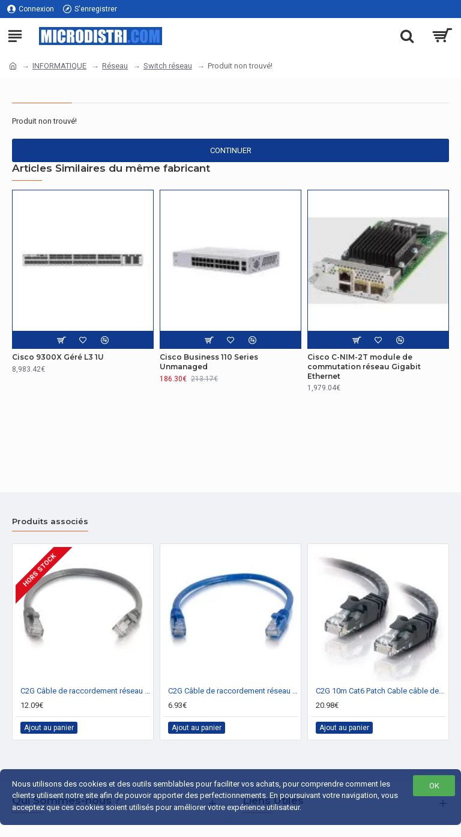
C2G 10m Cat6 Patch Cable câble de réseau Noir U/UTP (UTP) (380, 690)
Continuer (231, 150)
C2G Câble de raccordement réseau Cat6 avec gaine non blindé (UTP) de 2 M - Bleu (233, 690)
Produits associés (50, 521)
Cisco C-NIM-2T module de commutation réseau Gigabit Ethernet (364, 366)
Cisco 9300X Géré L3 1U (58, 356)
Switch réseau (167, 65)
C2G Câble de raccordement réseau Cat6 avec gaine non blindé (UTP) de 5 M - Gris (85, 690)
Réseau (115, 65)
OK (434, 785)
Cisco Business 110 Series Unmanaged (209, 361)
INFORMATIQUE (59, 65)
